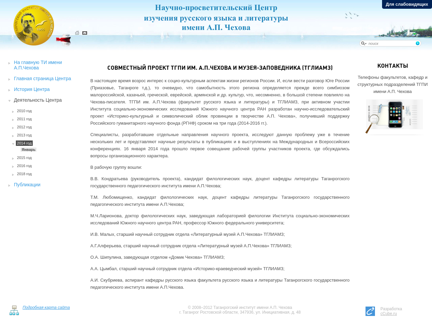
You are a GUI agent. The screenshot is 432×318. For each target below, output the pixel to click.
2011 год (24, 119)
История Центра (32, 89)
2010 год (24, 111)
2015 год (24, 158)
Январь (28, 150)
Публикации (27, 184)
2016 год (24, 166)
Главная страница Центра (42, 78)
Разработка (391, 311)
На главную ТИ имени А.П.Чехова (38, 65)
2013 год (24, 135)
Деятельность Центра (38, 100)
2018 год (24, 174)
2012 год (24, 127)
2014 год (24, 143)
